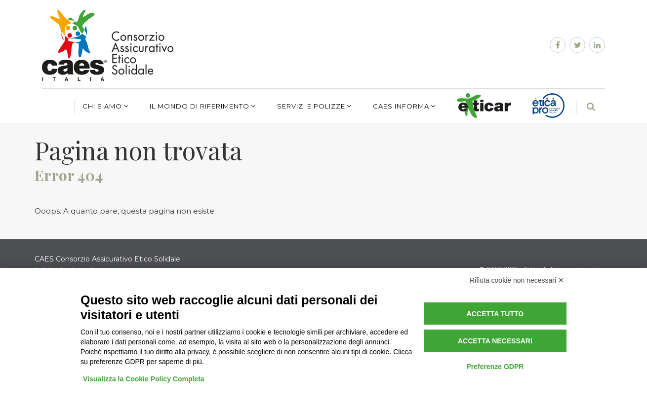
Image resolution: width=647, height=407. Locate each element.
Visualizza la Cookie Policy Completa (143, 379)
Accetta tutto (495, 314)
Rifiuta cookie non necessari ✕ (517, 280)
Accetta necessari (495, 341)
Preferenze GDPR (495, 366)
